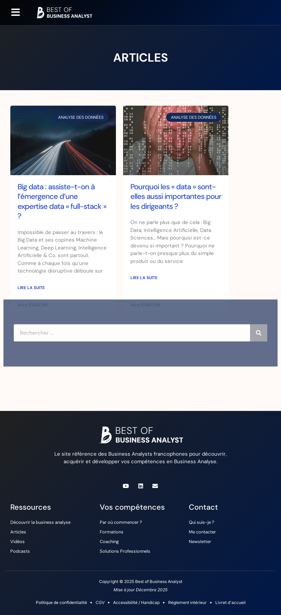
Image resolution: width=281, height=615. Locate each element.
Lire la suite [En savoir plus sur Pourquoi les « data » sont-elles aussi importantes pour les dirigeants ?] (144, 277)
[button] (15, 12)
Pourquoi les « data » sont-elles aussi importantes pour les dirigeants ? (175, 196)
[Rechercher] (258, 315)
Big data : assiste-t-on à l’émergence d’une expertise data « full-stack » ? (62, 201)
